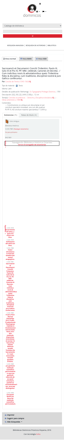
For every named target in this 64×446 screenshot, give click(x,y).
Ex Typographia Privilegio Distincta (42, 91)
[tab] (10, 115)
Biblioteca (52, 45)
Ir (32, 36)
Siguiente (5, 225)
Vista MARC (26, 59)
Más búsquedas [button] (13, 422)
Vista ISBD (41, 59)
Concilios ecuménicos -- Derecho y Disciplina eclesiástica (30, 97)
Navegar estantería (21, 129)
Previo (5, 147)
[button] (38, 11)
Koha (38, 434)
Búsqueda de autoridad (35, 45)
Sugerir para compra (14, 418)
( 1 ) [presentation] (10, 115)
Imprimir (9, 415)
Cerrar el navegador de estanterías (38, 145)
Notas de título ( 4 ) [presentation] (29, 115)
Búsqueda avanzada (15, 45)
